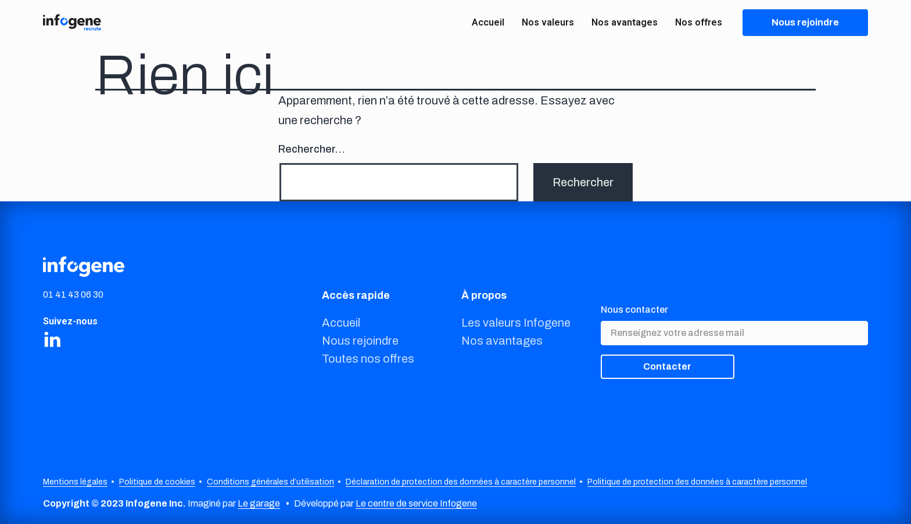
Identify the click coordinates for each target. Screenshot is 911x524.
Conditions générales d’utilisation (270, 482)
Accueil (488, 22)
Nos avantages (624, 22)
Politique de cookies (157, 482)
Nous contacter (634, 310)
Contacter (667, 366)
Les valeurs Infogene (516, 322)
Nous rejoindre (360, 340)
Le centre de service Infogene (416, 503)
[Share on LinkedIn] (52, 339)
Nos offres (698, 22)
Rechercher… (311, 149)
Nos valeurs (548, 22)
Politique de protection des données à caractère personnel (697, 482)
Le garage (259, 503)
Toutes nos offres (368, 358)
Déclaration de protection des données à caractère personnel (461, 482)
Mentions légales (75, 482)
